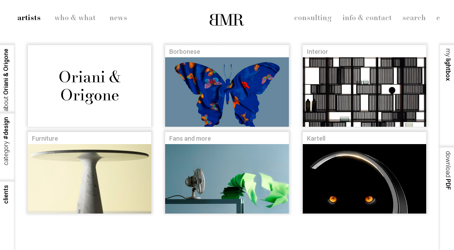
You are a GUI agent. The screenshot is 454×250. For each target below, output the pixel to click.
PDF (448, 170)
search (414, 18)
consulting (313, 18)
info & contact (367, 18)
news (118, 18)
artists (29, 18)
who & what (75, 18)
